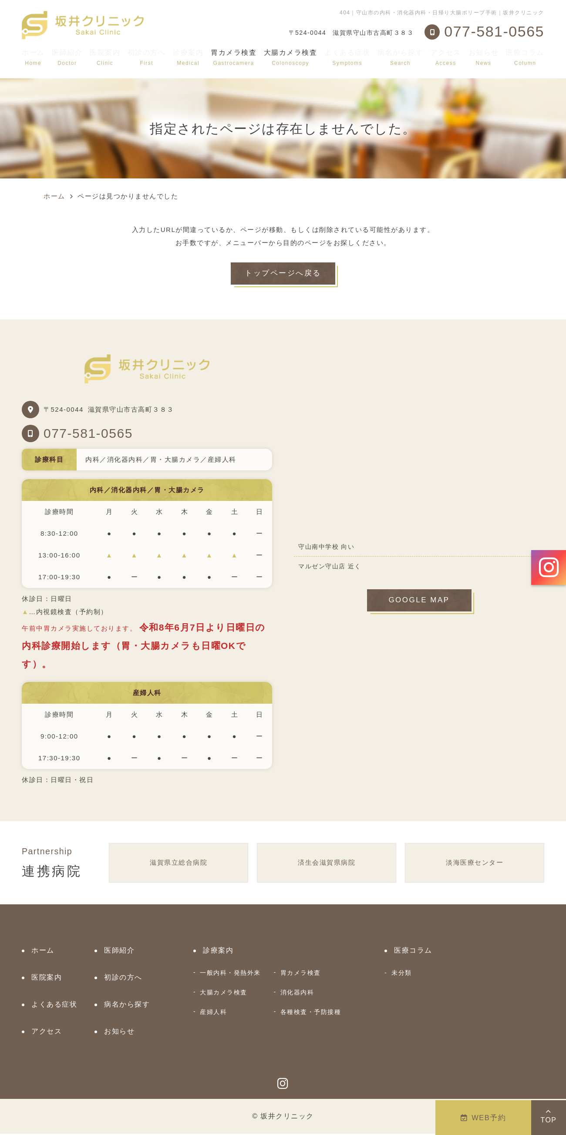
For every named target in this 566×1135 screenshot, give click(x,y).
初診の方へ (147, 57)
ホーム (33, 57)
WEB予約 (483, 1118)
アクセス (446, 57)
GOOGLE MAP (419, 602)
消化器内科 (297, 993)
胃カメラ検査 (300, 973)
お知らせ (483, 57)
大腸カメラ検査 (223, 993)
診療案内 (188, 57)
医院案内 (105, 57)
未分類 (401, 973)
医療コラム (525, 57)
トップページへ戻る (283, 274)
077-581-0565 (88, 434)
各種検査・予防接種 (310, 1013)
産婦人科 (213, 1013)
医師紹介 (67, 57)
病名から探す (400, 57)
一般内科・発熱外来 (230, 973)
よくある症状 (347, 57)
